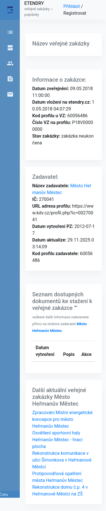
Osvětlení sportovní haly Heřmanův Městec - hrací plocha (57, 439)
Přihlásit (72, 6)
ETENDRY (34, 3)
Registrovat (74, 13)
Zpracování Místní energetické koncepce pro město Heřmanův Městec (62, 419)
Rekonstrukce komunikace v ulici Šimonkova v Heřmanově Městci (61, 460)
